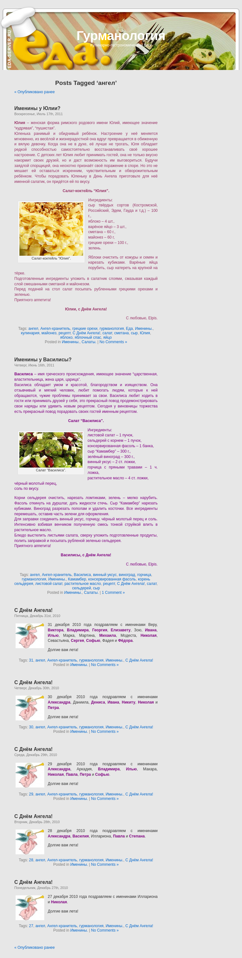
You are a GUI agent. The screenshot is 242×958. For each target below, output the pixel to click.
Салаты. (89, 342)
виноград (127, 575)
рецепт (64, 333)
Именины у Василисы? (43, 359)
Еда (129, 328)
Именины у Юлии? (37, 108)
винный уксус (105, 575)
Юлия (145, 333)
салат (107, 333)
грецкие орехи (84, 328)
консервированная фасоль (112, 579)
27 (31, 926)
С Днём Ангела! (86, 333)
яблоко (66, 337)
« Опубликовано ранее (34, 92)
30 (31, 727)
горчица (144, 575)
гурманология (112, 328)
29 (31, 794)
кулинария (30, 333)
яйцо (107, 337)
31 (31, 660)
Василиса (82, 575)
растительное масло (82, 583)
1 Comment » (113, 592)
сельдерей (81, 588)
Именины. (144, 328)
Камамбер (77, 579)
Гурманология (121, 36)
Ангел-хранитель (55, 328)
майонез (48, 333)
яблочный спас (88, 337)
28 (31, 860)
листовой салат (48, 583)
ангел (33, 328)
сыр (134, 333)
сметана (121, 333)
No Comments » (113, 342)
